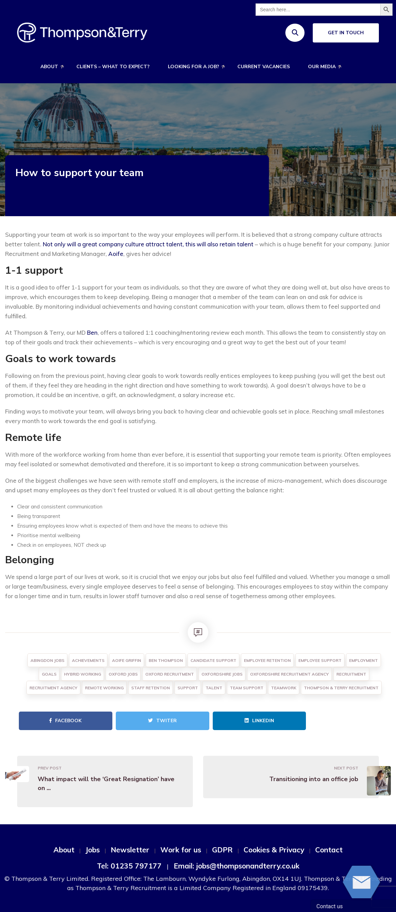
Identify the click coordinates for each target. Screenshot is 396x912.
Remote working (104, 687)
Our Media (322, 66)
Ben (92, 332)
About (49, 66)
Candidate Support (213, 660)
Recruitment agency (53, 687)
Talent (214, 687)
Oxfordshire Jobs (222, 674)
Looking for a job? (193, 66)
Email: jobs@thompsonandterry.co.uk (236, 865)
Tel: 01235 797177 (129, 865)
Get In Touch (346, 32)
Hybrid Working (82, 674)
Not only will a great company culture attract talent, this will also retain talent (148, 244)
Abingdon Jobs (47, 660)
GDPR (222, 849)
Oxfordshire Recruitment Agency (289, 674)
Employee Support (320, 660)
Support (187, 687)
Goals (49, 674)
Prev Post (50, 768)
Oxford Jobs (123, 674)
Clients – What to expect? (113, 66)
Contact (329, 849)
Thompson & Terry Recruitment (341, 687)
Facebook (65, 720)
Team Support (246, 687)
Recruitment (351, 674)
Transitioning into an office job (313, 779)
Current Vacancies (263, 66)
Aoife (115, 253)
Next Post (346, 768)
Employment (363, 660)
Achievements (88, 660)
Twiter (162, 720)
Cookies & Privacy (274, 849)
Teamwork (283, 687)
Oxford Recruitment (169, 674)
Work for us (180, 849)
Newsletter (130, 849)
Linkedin (259, 720)
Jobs (92, 849)
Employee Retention (267, 660)
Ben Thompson (166, 660)
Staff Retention (150, 687)
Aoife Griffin (126, 660)
